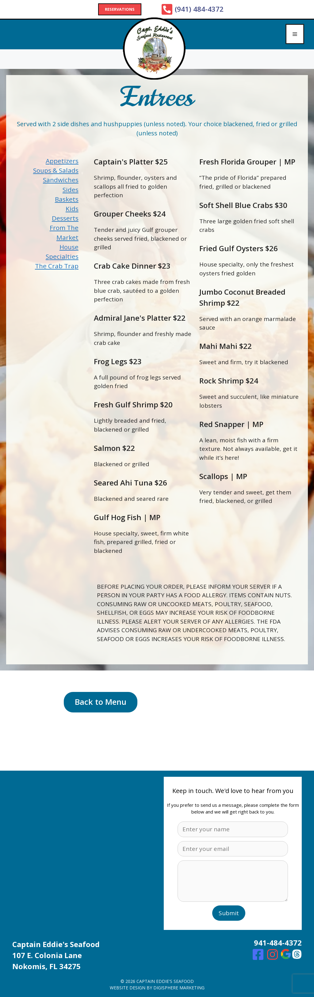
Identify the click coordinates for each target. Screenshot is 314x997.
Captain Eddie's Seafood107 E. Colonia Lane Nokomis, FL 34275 (56, 955)
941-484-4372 (278, 943)
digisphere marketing (179, 988)
